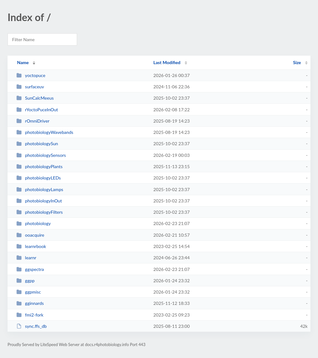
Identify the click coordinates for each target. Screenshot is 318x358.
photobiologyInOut (39, 200)
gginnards (30, 303)
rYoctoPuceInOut (37, 109)
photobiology (33, 223)
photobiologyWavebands (44, 132)
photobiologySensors (41, 155)
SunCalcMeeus (35, 98)
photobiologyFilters (39, 212)
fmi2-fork (29, 314)
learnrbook (31, 246)
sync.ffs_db (31, 326)
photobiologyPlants (39, 166)
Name (23, 62)
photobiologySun (37, 143)
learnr (26, 257)
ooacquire (30, 235)
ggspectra (30, 269)
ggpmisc (28, 292)
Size (297, 62)
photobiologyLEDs (38, 177)
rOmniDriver (32, 121)
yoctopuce (30, 75)
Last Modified (167, 62)
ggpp (25, 280)
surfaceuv (30, 86)
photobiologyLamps (39, 189)
